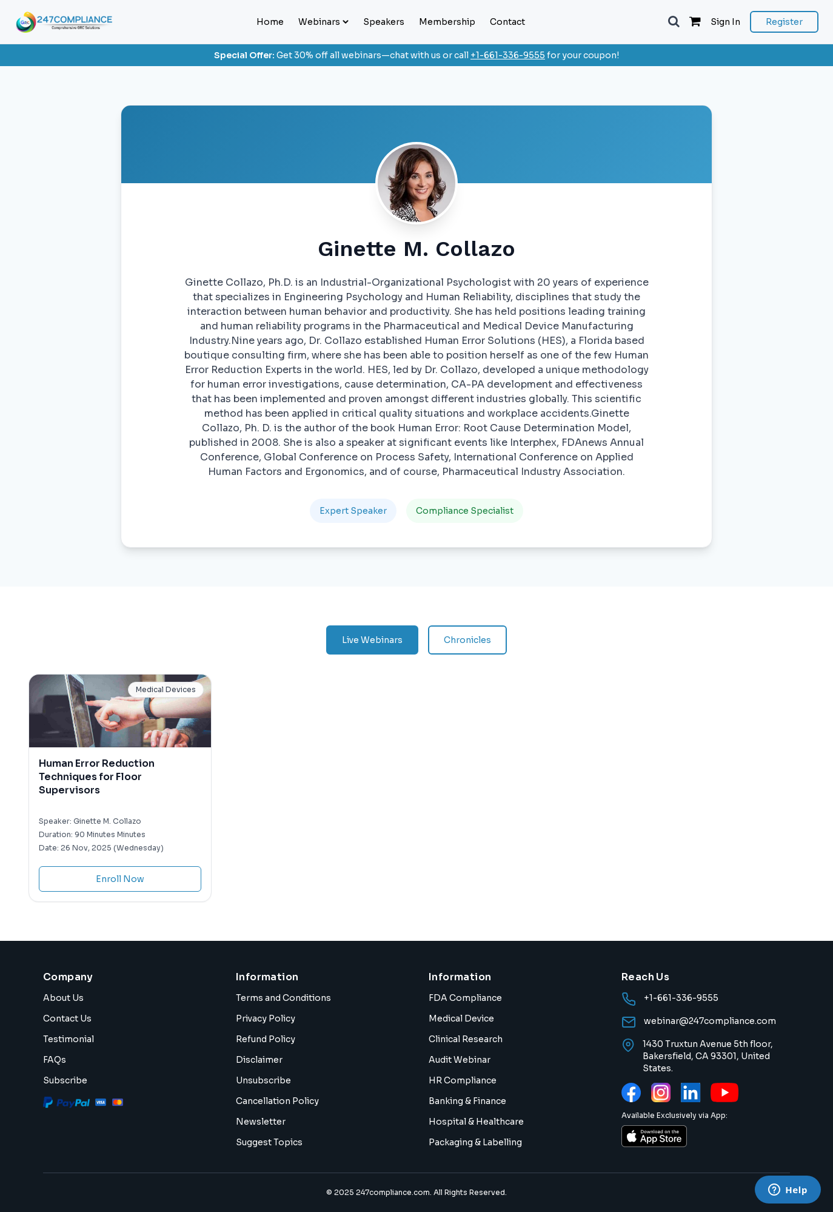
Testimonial (68, 1039)
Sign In (725, 21)
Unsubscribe (263, 1080)
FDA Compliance (465, 997)
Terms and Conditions (283, 997)
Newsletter (261, 1121)
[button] (674, 21)
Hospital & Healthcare (476, 1121)
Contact (507, 22)
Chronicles (467, 640)
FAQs (54, 1059)
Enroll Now (120, 879)
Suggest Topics (269, 1142)
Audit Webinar (459, 1059)
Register (784, 21)
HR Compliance (463, 1080)
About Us (63, 997)
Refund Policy (265, 1039)
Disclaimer (259, 1059)
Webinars (323, 22)
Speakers (383, 22)
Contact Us (67, 1018)
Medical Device (461, 1018)
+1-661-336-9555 (507, 55)
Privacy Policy (265, 1018)
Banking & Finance (467, 1101)
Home (270, 22)
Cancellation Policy (277, 1101)
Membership (447, 22)
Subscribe (65, 1080)
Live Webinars (372, 640)
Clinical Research (466, 1039)
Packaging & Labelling (475, 1142)
